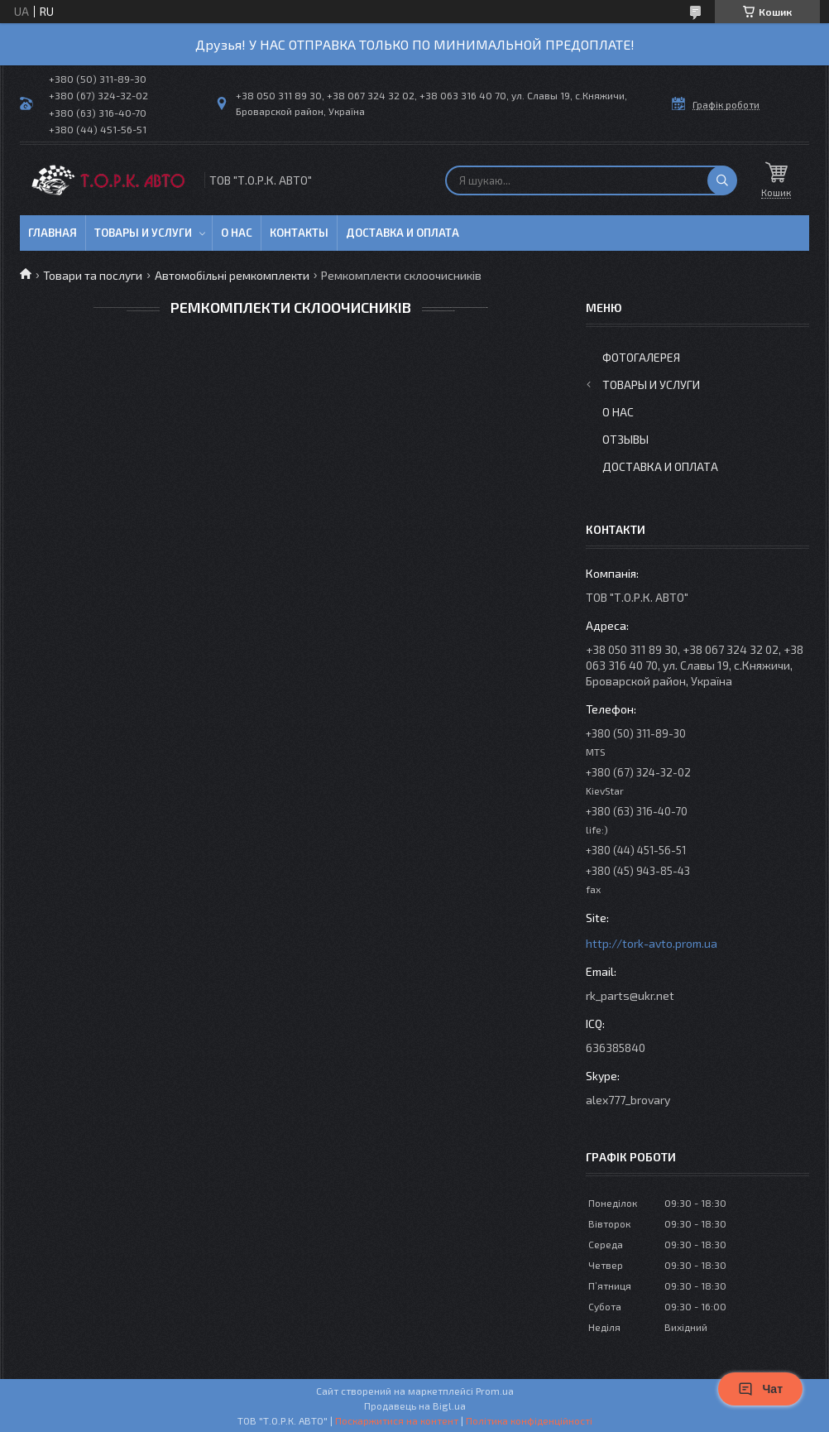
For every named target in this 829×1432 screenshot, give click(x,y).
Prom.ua (495, 1390)
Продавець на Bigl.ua (415, 1405)
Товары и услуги (143, 232)
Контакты (299, 232)
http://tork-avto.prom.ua (651, 943)
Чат (760, 1389)
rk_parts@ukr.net (630, 995)
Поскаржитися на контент (396, 1420)
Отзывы (625, 439)
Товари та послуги (92, 275)
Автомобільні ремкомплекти (232, 275)
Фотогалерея (641, 357)
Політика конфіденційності (529, 1420)
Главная (52, 232)
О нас (236, 232)
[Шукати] (722, 180)
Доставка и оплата (402, 232)
